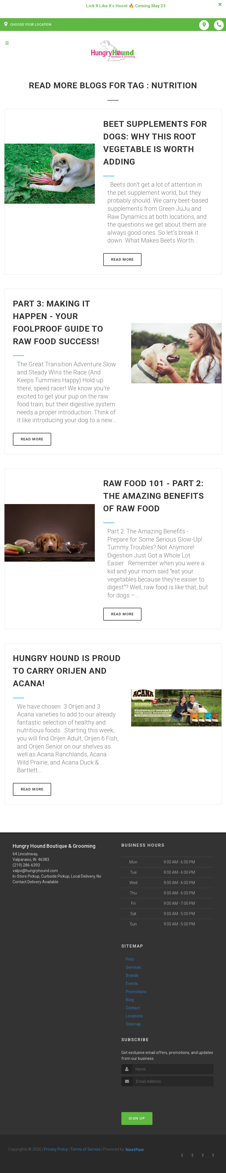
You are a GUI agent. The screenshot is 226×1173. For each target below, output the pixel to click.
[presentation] (151, 1096)
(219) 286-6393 (26, 865)
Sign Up (137, 1118)
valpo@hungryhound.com (35, 870)
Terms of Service (85, 1149)
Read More (122, 259)
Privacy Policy (56, 1149)
